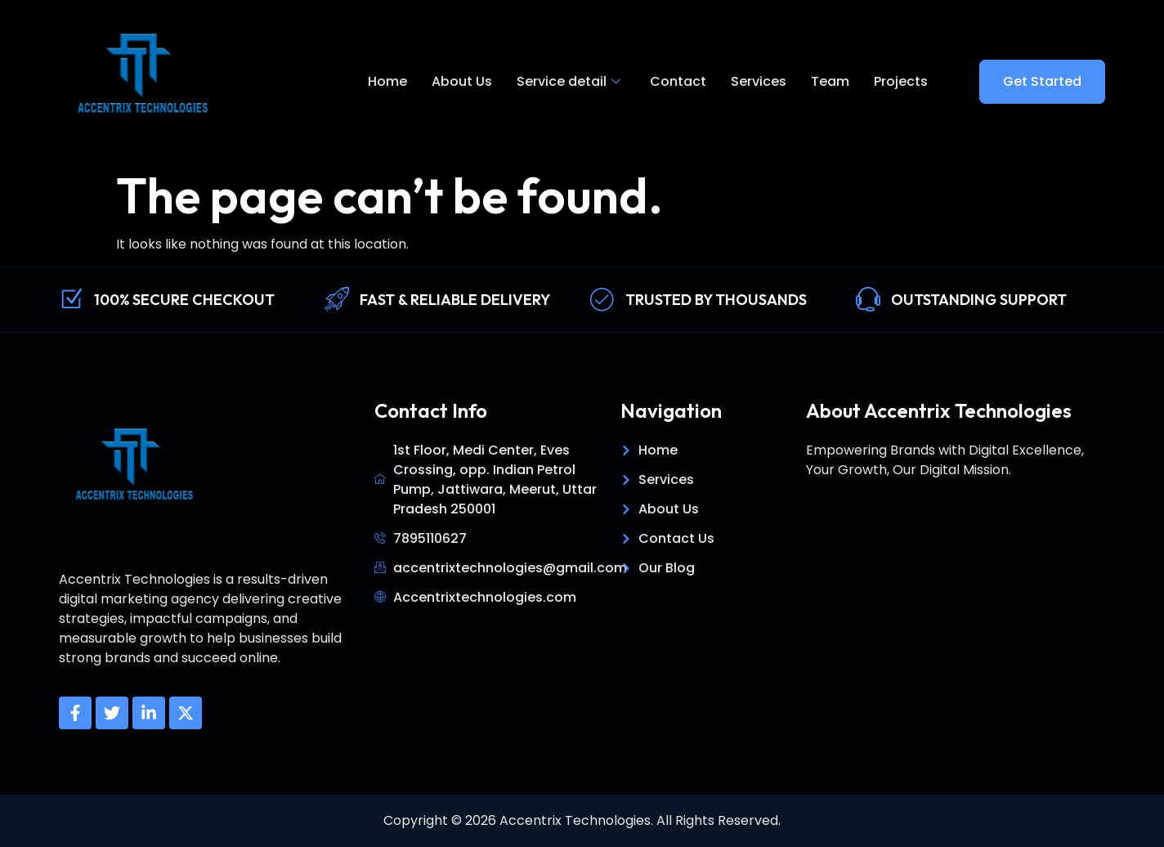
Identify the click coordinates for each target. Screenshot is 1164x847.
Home (387, 81)
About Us (462, 81)
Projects (901, 81)
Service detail (568, 82)
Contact (678, 81)
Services (758, 81)
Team (830, 81)
